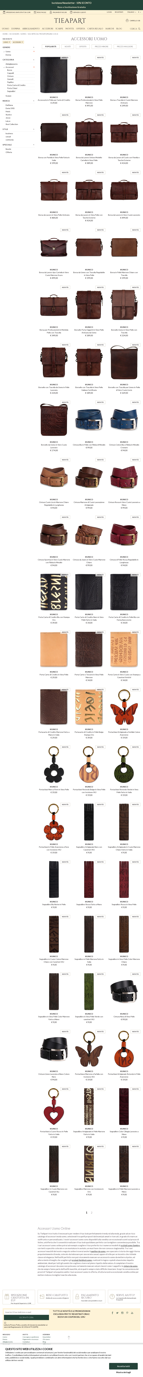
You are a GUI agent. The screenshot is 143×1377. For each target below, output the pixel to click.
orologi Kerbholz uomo (82, 1260)
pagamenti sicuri (58, 12)
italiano (131, 12)
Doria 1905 (10, 108)
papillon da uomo (98, 1251)
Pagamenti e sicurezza (30, 1339)
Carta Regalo (95, 28)
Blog (119, 28)
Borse (9, 70)
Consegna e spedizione (31, 1337)
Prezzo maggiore (125, 46)
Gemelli (10, 79)
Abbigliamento (31, 28)
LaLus (8, 121)
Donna (15, 28)
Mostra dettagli (123, 1372)
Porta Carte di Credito (16, 85)
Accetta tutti (123, 1366)
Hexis (8, 111)
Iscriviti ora (26, 1317)
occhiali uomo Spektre (130, 1245)
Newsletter (47, 1337)
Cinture (10, 76)
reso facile (40, 12)
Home (5, 34)
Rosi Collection (12, 124)
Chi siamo (46, 1339)
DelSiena (9, 105)
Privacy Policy (15, 1325)
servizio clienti (78, 12)
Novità (70, 28)
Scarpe (59, 28)
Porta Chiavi (12, 88)
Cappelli (10, 73)
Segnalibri (11, 91)
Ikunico (9, 114)
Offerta (80, 28)
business (9, 133)
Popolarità (50, 46)
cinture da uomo (130, 1266)
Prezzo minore (101, 46)
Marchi (109, 28)
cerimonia (10, 140)
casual (8, 136)
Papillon (10, 82)
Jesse (8, 118)
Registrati (119, 12)
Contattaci (26, 1342)
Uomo (5, 28)
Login (109, 12)
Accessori (47, 28)
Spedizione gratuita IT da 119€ (16, 12)
